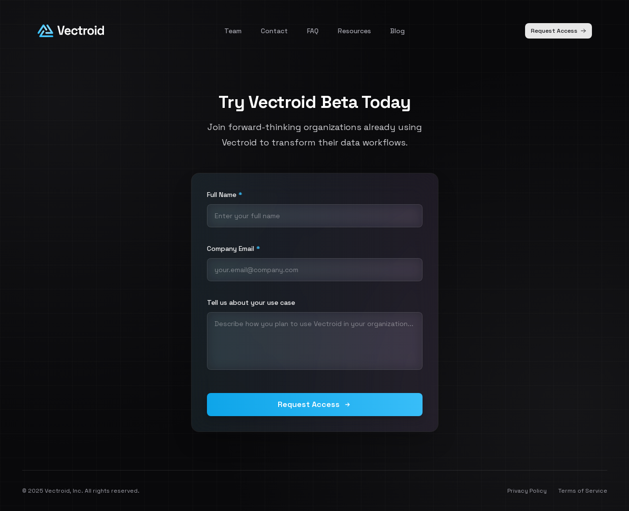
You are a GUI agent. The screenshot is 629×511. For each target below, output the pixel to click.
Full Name (224, 194)
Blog (397, 30)
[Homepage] (71, 30)
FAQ (313, 30)
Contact (274, 30)
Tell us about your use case (251, 302)
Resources (354, 30)
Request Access (558, 31)
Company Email (233, 248)
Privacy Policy (527, 491)
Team (233, 30)
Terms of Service (582, 491)
